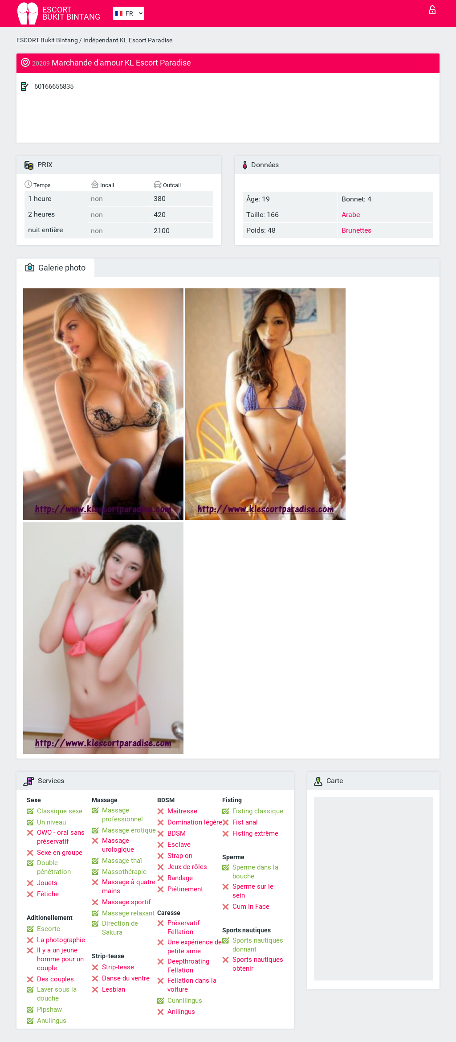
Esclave (179, 845)
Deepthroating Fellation (188, 965)
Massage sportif (126, 902)
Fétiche (48, 894)
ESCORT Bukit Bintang (47, 40)
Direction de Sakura (120, 927)
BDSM (176, 833)
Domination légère (194, 822)
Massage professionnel (122, 814)
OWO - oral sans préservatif (61, 837)
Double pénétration (54, 867)
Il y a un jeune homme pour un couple (60, 959)
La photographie (61, 940)
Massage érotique (129, 830)
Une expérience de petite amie (194, 946)
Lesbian (113, 989)
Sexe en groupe (59, 853)
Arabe (351, 214)
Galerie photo (55, 267)
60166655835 (53, 86)
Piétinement (185, 889)
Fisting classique (257, 811)
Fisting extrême (255, 833)
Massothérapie (124, 872)
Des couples (55, 979)
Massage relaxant (128, 913)
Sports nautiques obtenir (257, 964)
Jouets (47, 883)
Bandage (180, 878)
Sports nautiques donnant (257, 944)
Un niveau (51, 822)
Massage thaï (122, 861)
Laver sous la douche (57, 993)
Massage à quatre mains (128, 886)
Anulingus (51, 1021)
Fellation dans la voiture (191, 984)
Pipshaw (49, 1009)
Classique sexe (59, 811)
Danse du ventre (126, 978)
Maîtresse (182, 811)
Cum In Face (250, 907)
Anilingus (181, 1012)
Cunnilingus (184, 1001)
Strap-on (179, 856)
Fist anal (245, 822)
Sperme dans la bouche (255, 871)
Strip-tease (118, 967)
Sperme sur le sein (252, 890)
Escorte (48, 929)
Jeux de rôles (187, 867)
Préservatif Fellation (183, 927)
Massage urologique (118, 845)
